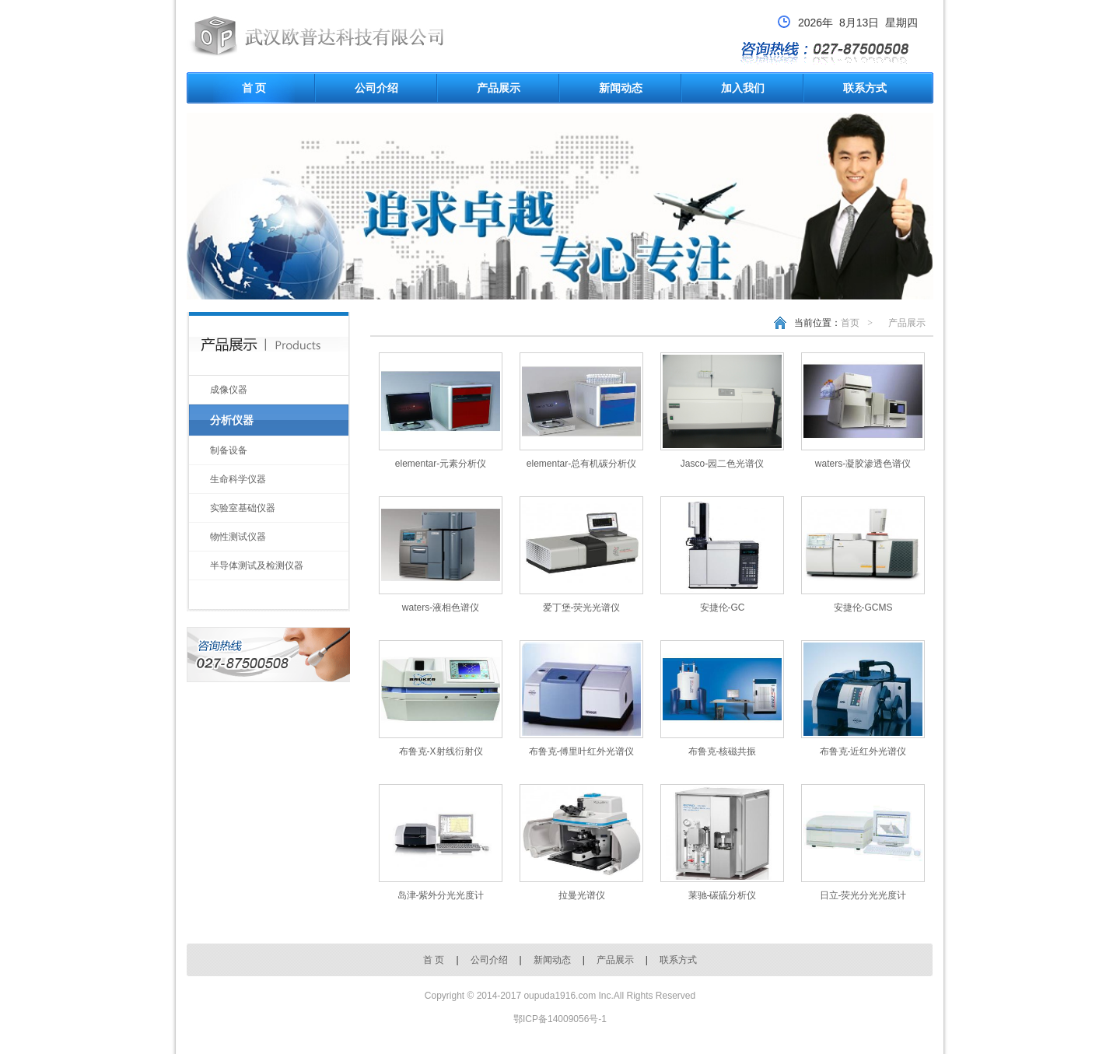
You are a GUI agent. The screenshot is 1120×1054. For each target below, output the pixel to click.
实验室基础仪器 (242, 507)
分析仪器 (232, 420)
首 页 (254, 88)
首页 (850, 322)
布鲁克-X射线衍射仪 (441, 751)
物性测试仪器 (238, 536)
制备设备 (228, 450)
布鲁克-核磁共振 (722, 751)
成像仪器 (228, 389)
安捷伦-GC (722, 607)
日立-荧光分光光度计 (863, 895)
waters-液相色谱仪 (440, 607)
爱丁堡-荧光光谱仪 (582, 607)
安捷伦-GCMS (863, 607)
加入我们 (743, 88)
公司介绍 (376, 88)
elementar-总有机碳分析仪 (581, 463)
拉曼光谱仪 (581, 895)
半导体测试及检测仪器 (256, 565)
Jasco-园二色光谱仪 (722, 463)
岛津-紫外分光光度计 (441, 895)
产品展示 (498, 88)
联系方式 (865, 88)
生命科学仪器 (238, 479)
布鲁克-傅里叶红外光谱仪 (582, 751)
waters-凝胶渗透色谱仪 (863, 463)
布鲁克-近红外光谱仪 (863, 751)
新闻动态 (620, 88)
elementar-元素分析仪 (440, 463)
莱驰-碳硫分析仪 (722, 895)
